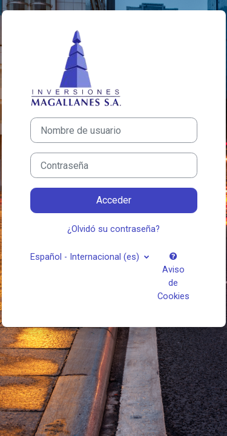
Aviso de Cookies (173, 277)
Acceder (113, 200)
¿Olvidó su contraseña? (113, 228)
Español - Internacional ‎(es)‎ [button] (86, 256)
